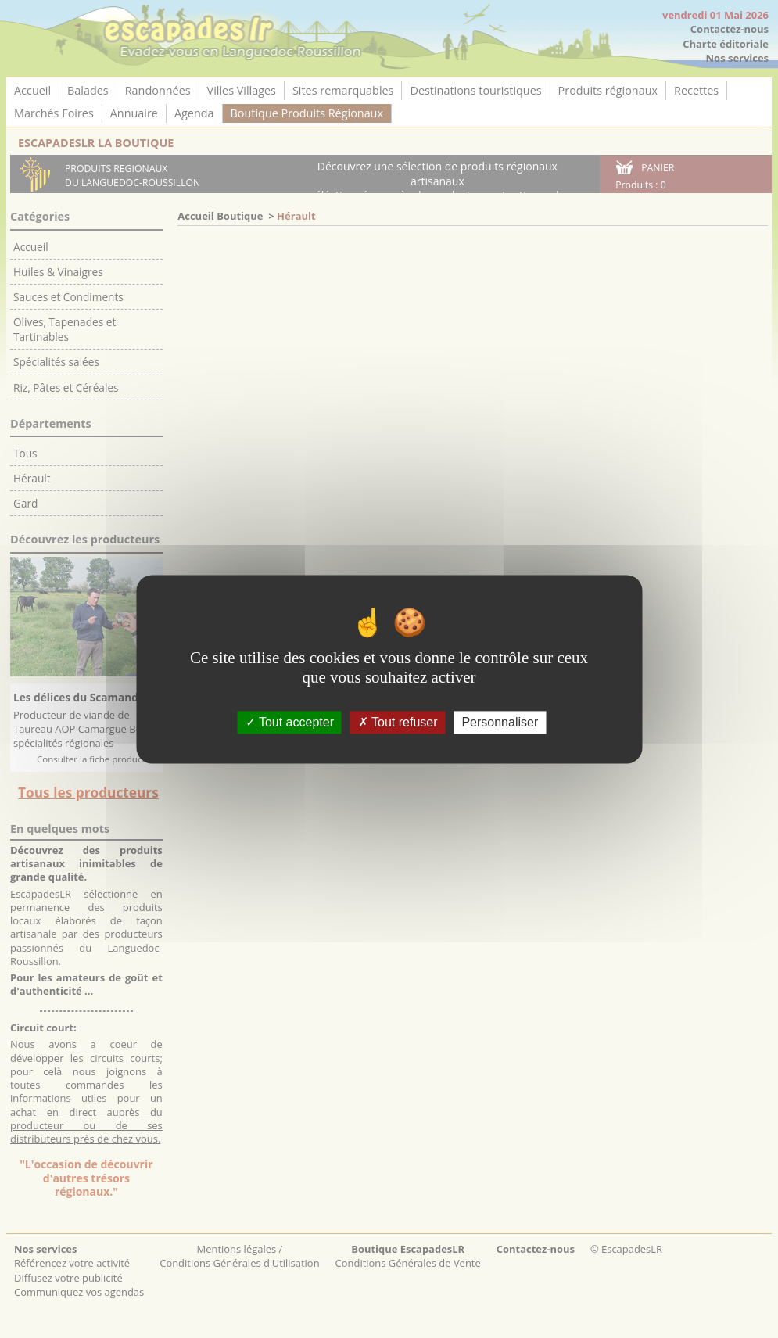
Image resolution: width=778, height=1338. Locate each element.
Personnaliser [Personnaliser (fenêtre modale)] (499, 722)
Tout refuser (398, 722)
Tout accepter (290, 722)
